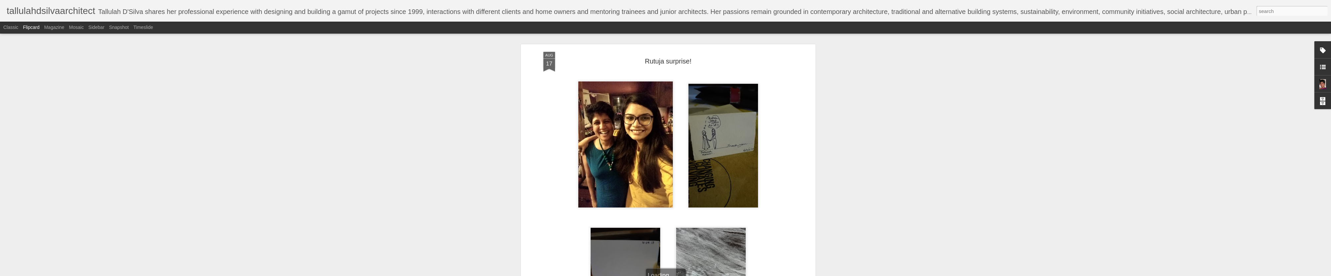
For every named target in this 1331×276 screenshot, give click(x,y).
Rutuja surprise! (668, 58)
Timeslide (143, 27)
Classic (10, 27)
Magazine (54, 27)
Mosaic (76, 27)
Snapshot (119, 27)
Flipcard (31, 27)
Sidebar (96, 27)
